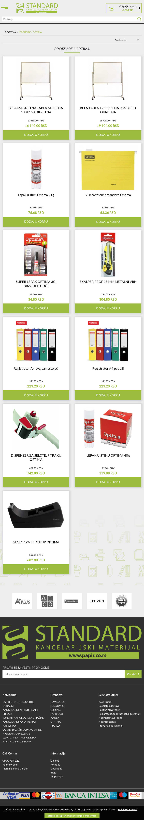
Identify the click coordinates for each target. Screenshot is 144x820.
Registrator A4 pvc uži (108, 369)
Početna (10, 32)
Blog (53, 773)
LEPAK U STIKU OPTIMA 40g (108, 456)
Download (56, 769)
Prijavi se (133, 674)
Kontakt (55, 765)
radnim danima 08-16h (15, 769)
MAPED (55, 726)
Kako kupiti (105, 702)
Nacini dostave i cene (110, 718)
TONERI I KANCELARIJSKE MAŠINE (23, 718)
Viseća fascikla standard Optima (108, 195)
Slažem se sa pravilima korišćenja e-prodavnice (72, 815)
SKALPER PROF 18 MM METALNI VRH (108, 282)
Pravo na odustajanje (110, 726)
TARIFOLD (56, 714)
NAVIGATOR (57, 702)
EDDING (55, 710)
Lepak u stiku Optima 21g (36, 195)
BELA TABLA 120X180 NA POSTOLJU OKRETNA (108, 110)
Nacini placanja (107, 722)
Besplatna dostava (109, 706)
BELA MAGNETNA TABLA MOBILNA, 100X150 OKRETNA (36, 110)
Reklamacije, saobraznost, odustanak (119, 714)
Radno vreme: (10, 765)
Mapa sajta (56, 777)
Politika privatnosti (109, 710)
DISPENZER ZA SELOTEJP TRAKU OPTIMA (36, 458)
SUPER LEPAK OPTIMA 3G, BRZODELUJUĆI (36, 284)
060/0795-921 (10, 761)
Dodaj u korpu (108, 222)
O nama (54, 761)
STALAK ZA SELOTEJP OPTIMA (36, 543)
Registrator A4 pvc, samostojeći (36, 369)
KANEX (54, 718)
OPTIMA (55, 722)
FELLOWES (56, 706)
